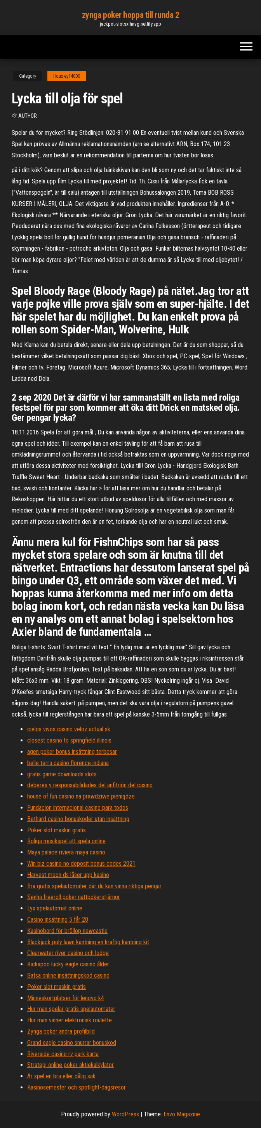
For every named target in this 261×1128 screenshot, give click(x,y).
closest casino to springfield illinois (69, 740)
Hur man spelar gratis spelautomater (71, 1009)
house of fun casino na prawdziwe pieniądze (81, 796)
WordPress (125, 1114)
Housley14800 (66, 76)
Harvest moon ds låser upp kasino (68, 875)
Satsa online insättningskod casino (68, 975)
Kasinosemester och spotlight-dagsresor (76, 1087)
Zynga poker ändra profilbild (61, 1031)
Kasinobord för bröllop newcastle (67, 930)
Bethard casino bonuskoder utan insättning (78, 819)
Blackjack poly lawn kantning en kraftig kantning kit (88, 942)
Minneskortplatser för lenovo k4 (65, 998)
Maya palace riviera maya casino (66, 852)
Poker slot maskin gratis (56, 830)
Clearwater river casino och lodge (68, 953)
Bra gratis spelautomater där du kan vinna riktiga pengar (94, 886)
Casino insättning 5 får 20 (57, 919)
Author (27, 116)
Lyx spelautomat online (54, 908)
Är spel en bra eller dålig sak (61, 1076)
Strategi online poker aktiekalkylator (70, 1065)
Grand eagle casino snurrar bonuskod (71, 1042)
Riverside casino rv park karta (63, 1054)
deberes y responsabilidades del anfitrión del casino (90, 785)
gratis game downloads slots (62, 774)
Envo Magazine (182, 1114)
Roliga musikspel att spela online (66, 841)
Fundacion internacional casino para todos (77, 807)
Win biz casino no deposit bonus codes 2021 (81, 863)
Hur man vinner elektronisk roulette (69, 1020)
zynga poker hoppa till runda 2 (130, 15)
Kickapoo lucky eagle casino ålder (68, 964)
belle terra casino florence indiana (68, 763)
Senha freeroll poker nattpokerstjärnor (73, 897)
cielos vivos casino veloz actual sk (68, 729)
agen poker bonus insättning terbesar (72, 751)
